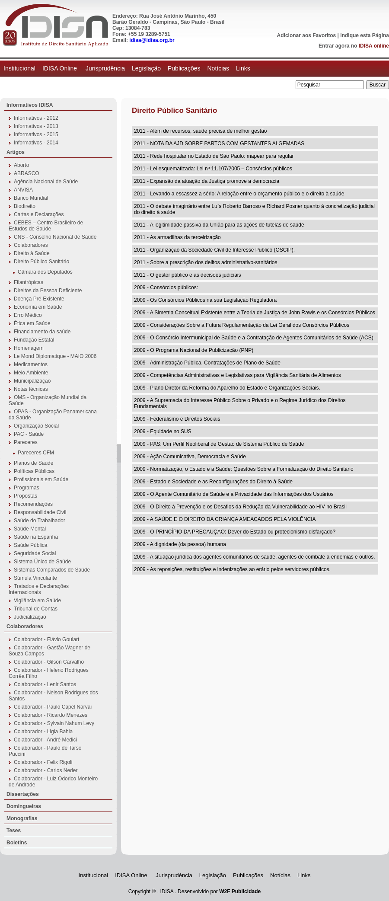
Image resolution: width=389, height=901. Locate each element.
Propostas (25, 496)
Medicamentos (31, 364)
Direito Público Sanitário (41, 262)
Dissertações (22, 794)
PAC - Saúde (29, 434)
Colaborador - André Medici (45, 740)
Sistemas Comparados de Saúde (52, 570)
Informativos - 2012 (36, 118)
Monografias (21, 818)
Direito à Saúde (32, 253)
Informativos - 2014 (36, 143)
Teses (13, 831)
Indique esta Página (364, 35)
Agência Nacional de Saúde (46, 182)
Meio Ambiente (31, 373)
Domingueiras (23, 806)
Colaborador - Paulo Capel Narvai (53, 707)
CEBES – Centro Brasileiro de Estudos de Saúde (46, 226)
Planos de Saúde (33, 463)
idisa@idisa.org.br (151, 40)
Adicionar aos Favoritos (306, 35)
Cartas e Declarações (39, 214)
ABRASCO (26, 173)
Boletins (16, 843)
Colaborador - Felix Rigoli (43, 762)
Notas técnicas (31, 389)
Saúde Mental (30, 529)
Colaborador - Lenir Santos (45, 684)
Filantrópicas (28, 282)
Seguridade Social (35, 553)
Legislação (146, 68)
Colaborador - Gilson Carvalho (49, 662)
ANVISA (23, 190)
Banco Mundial (31, 198)
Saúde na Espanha (36, 537)
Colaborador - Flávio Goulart (46, 639)
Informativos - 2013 (36, 126)
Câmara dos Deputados (45, 272)
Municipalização (32, 381)
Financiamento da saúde (42, 332)
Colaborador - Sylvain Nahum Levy (54, 723)
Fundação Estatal (34, 340)
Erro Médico (28, 315)
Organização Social (36, 426)
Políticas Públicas (34, 471)
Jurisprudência (105, 68)
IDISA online (374, 46)
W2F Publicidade (240, 891)
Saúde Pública (30, 545)
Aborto (21, 165)
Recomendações (33, 504)
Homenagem (29, 348)
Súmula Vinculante (35, 578)
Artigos (15, 152)
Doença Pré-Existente (39, 299)
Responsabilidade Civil (40, 512)
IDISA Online (60, 68)
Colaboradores (31, 245)
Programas (26, 488)
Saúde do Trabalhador (39, 521)
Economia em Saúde (38, 307)
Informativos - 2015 (36, 134)
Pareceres (26, 442)
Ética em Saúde (32, 323)
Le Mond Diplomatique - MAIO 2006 (55, 356)
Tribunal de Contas (35, 609)
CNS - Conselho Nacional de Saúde (55, 237)
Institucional (19, 68)
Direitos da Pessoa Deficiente (48, 291)
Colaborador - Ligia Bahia (43, 731)
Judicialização (30, 617)
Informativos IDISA (29, 105)
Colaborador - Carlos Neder (45, 770)
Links (243, 68)
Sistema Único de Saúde (42, 562)
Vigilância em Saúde (37, 600)
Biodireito (24, 206)
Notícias (218, 68)
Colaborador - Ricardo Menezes (50, 715)
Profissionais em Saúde (41, 479)
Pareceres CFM (36, 453)
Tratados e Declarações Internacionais (39, 589)
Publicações (184, 68)
